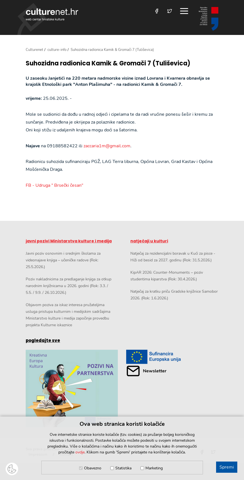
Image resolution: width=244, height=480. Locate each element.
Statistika (123, 468)
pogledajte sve (43, 340)
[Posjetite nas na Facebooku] (156, 11)
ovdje (80, 452)
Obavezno (92, 468)
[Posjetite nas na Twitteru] (169, 11)
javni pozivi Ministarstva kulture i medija (69, 241)
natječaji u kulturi (149, 241)
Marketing (154, 468)
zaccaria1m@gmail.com (106, 146)
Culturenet (34, 49)
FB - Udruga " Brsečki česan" (54, 185)
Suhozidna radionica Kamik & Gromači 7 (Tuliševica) (108, 63)
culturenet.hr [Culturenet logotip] (52, 14)
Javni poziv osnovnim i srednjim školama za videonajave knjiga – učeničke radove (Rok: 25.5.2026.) (63, 260)
